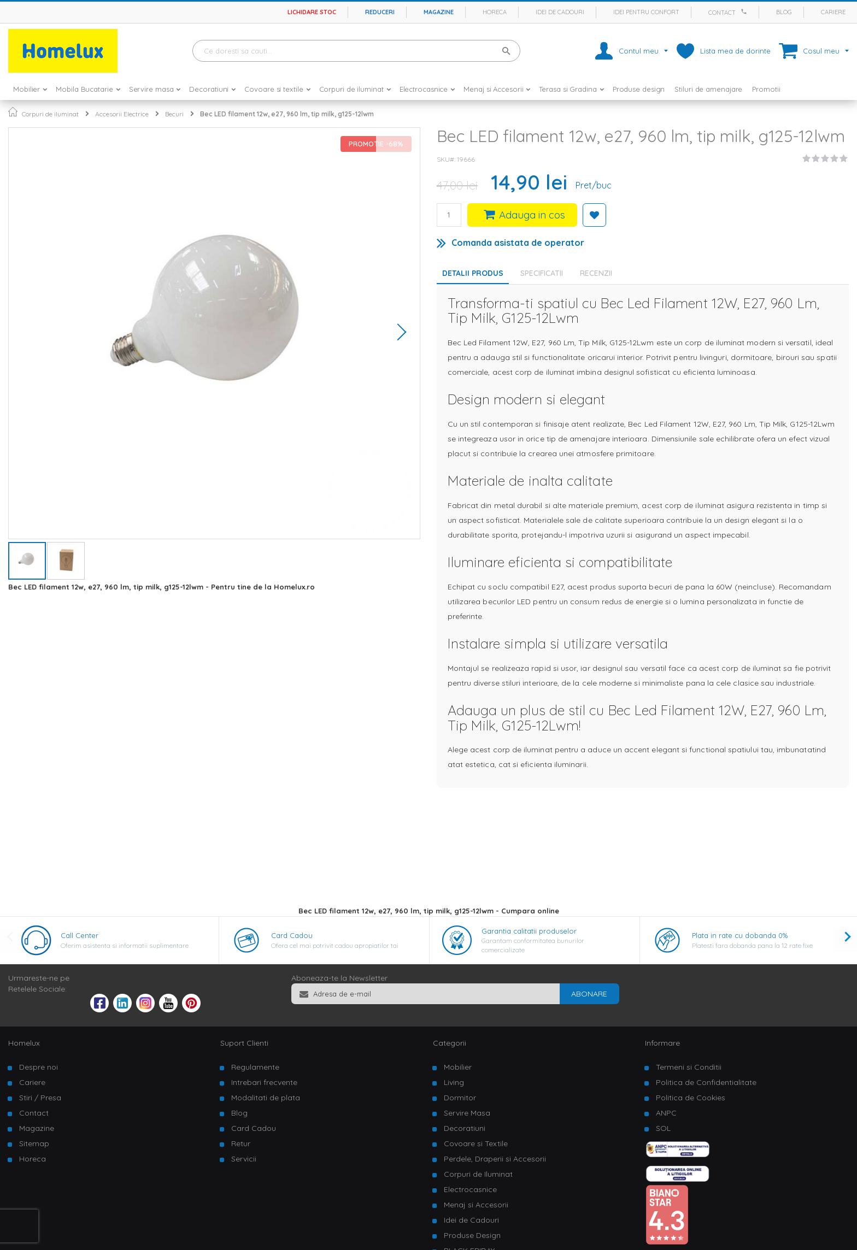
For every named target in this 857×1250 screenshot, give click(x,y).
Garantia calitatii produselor (529, 931)
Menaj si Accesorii (476, 1205)
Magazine (439, 12)
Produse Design (472, 1235)
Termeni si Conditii (688, 1067)
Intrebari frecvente (264, 1082)
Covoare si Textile (476, 1143)
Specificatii (541, 273)
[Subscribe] (589, 993)
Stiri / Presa (40, 1097)
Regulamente (255, 1067)
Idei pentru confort (646, 12)
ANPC (666, 1113)
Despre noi (38, 1067)
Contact (722, 12)
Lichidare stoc (311, 12)
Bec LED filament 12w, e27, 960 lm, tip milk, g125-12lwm (287, 114)
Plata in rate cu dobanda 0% (740, 935)
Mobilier (458, 1067)
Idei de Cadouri (471, 1220)
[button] (398, 333)
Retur (240, 1143)
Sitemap (34, 1143)
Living (454, 1082)
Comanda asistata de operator (517, 242)
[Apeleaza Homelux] (745, 11)
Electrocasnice (470, 1189)
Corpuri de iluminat (50, 114)
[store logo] (63, 51)
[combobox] (356, 51)
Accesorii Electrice (122, 114)
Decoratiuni (464, 1128)
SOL (663, 1128)
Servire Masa (467, 1113)
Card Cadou (292, 935)
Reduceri (380, 12)
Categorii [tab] (449, 1043)
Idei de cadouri (560, 12)
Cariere (833, 12)
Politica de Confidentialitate (706, 1082)
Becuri (174, 114)
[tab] (544, 273)
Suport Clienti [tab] (244, 1043)
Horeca (495, 12)
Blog (784, 12)
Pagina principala (12, 111)
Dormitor (460, 1097)
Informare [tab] (662, 1043)
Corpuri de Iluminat (478, 1174)
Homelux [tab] (24, 1043)
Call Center (79, 935)
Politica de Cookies (690, 1097)
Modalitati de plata (265, 1097)
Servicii (243, 1159)
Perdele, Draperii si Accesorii (495, 1159)
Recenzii (596, 273)
